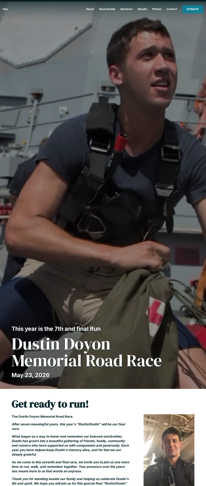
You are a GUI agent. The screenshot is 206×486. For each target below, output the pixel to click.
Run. (8, 9)
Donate (191, 8)
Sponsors (126, 8)
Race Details (107, 8)
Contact (172, 8)
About (90, 8)
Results (142, 8)
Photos (156, 8)
